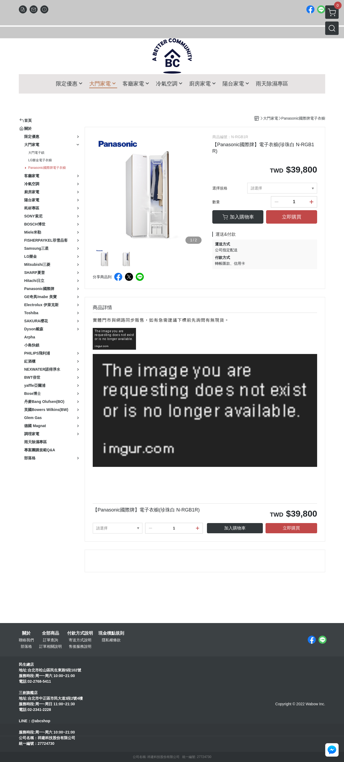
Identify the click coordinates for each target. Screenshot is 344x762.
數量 (216, 202)
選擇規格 (219, 188)
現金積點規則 (111, 633)
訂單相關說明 (50, 646)
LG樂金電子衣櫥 (40, 160)
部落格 (26, 646)
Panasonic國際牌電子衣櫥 (47, 168)
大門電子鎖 (36, 153)
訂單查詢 (50, 640)
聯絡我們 (26, 640)
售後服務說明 (80, 646)
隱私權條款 (111, 640)
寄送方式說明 (80, 640)
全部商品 (50, 633)
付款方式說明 (80, 633)
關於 (26, 633)
